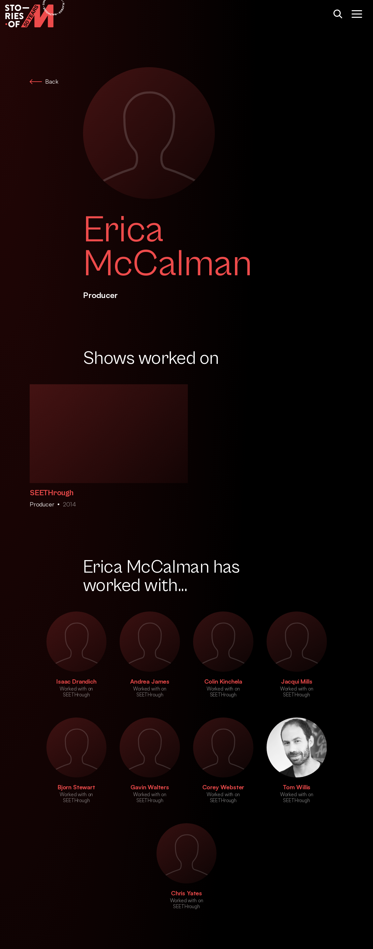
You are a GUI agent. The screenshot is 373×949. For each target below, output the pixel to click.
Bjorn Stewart (76, 787)
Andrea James (149, 681)
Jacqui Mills (296, 681)
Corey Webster (223, 787)
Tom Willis (296, 787)
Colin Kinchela (223, 681)
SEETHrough (51, 493)
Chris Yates (186, 893)
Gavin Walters (149, 787)
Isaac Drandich (76, 681)
